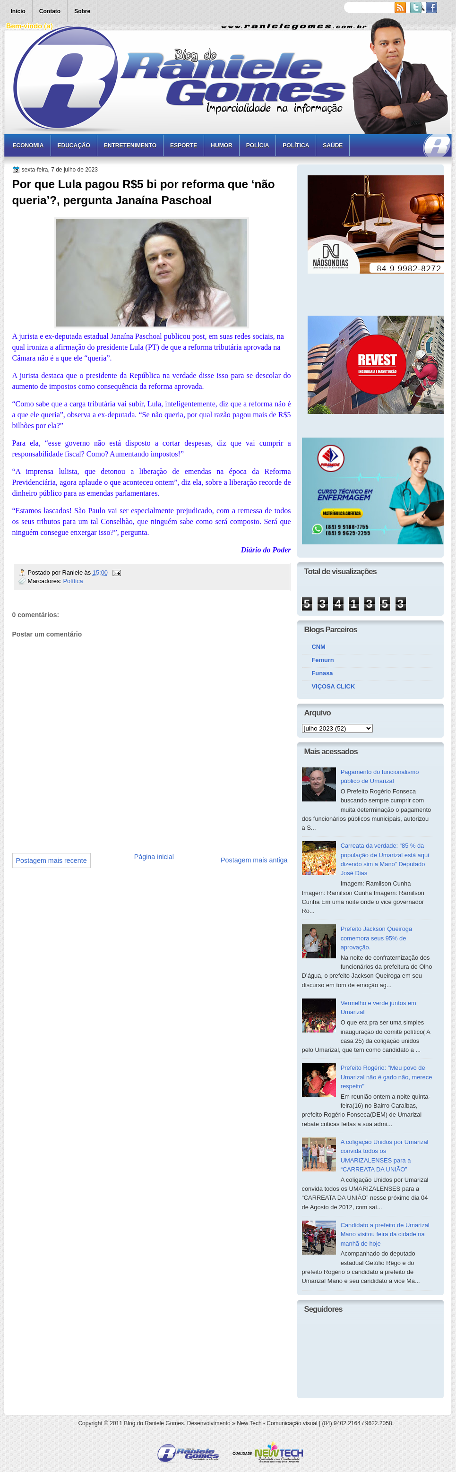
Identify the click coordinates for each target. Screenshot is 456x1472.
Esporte (183, 145)
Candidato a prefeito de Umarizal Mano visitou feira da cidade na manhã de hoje (385, 1234)
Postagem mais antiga (254, 860)
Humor (221, 145)
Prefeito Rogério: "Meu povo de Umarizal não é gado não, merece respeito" (386, 1077)
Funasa (322, 673)
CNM (319, 646)
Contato (49, 11)
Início (18, 11)
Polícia (257, 145)
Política (296, 145)
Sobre (82, 11)
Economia (28, 145)
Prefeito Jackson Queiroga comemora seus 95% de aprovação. (377, 938)
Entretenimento (130, 145)
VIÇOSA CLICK (333, 686)
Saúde (333, 145)
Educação (74, 145)
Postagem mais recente (51, 860)
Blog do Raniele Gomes (154, 1423)
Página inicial (154, 857)
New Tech (249, 1423)
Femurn (323, 659)
